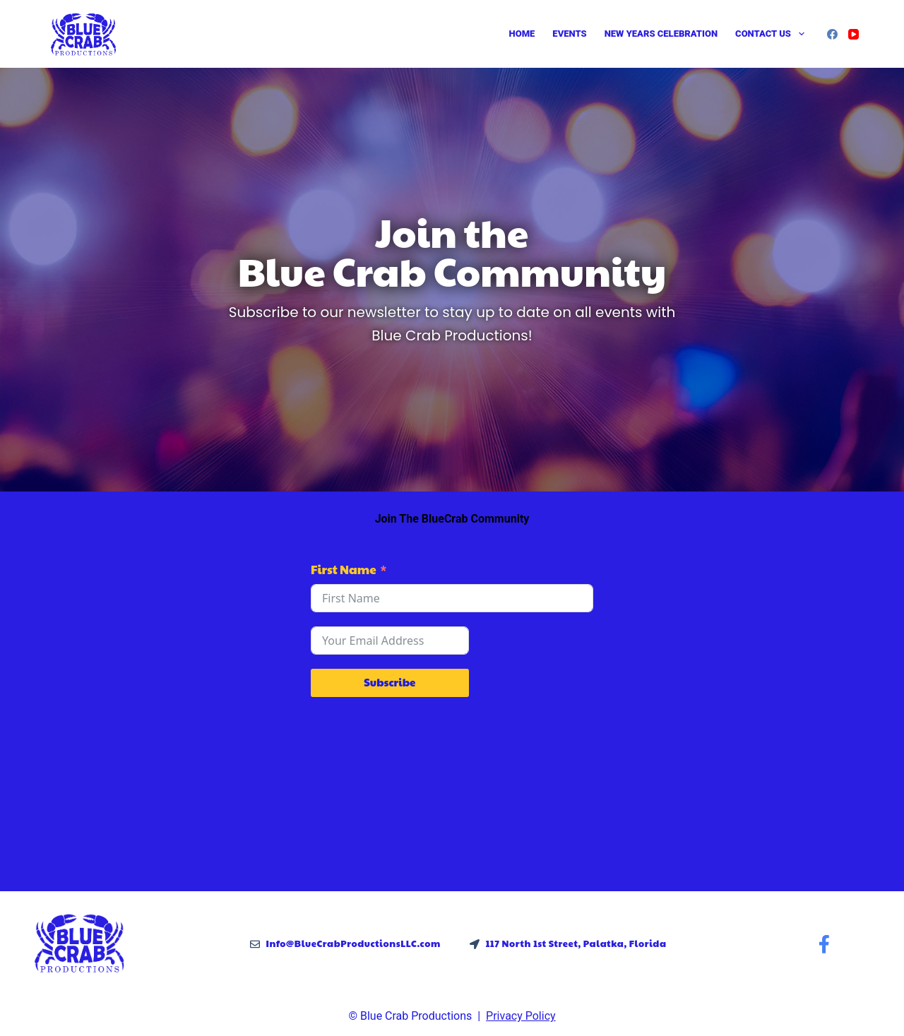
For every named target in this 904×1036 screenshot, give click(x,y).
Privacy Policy (521, 1016)
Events (569, 33)
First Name (343, 569)
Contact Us (772, 33)
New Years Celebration (661, 33)
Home (522, 33)
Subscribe (389, 681)
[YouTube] (853, 34)
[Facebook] (832, 34)
